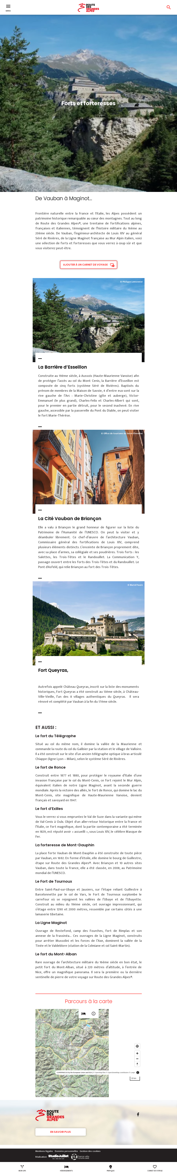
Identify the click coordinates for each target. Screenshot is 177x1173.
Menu (8, 7)
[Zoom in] (137, 1053)
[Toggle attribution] (138, 1072)
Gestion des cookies (90, 1151)
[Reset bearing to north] (137, 1064)
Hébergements (66, 1168)
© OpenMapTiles (99, 1072)
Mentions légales (44, 1151)
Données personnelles (66, 1151)
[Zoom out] (137, 1058)
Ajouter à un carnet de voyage (85, 264)
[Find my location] (137, 1046)
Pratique (110, 1168)
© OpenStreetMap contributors (117, 1072)
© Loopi (132, 1072)
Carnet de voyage (155, 1168)
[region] (88, 1053)
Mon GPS (22, 1168)
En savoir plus (60, 1132)
